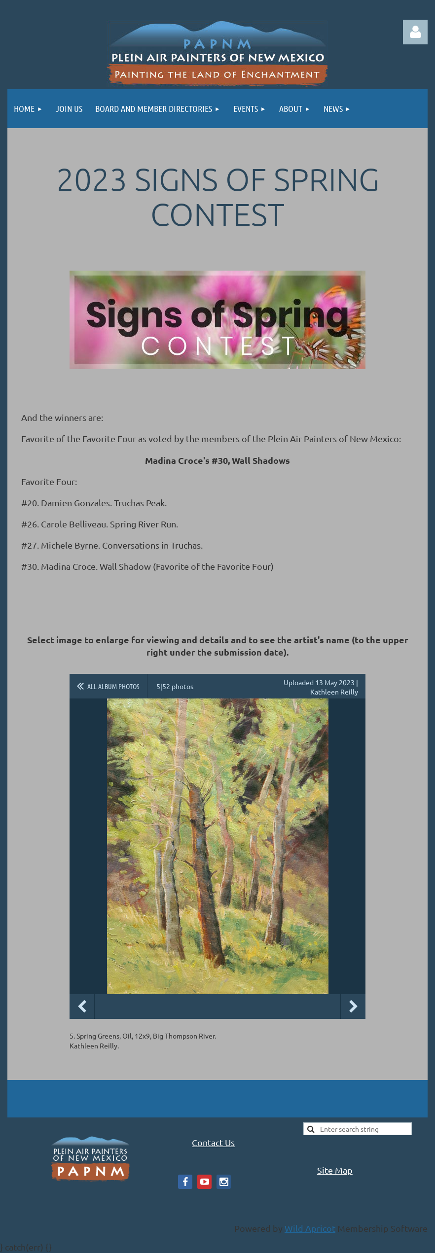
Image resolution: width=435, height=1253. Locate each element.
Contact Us (213, 1142)
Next (353, 1006)
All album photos (113, 686)
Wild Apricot (310, 1228)
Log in (415, 32)
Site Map (335, 1170)
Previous (82, 1006)
